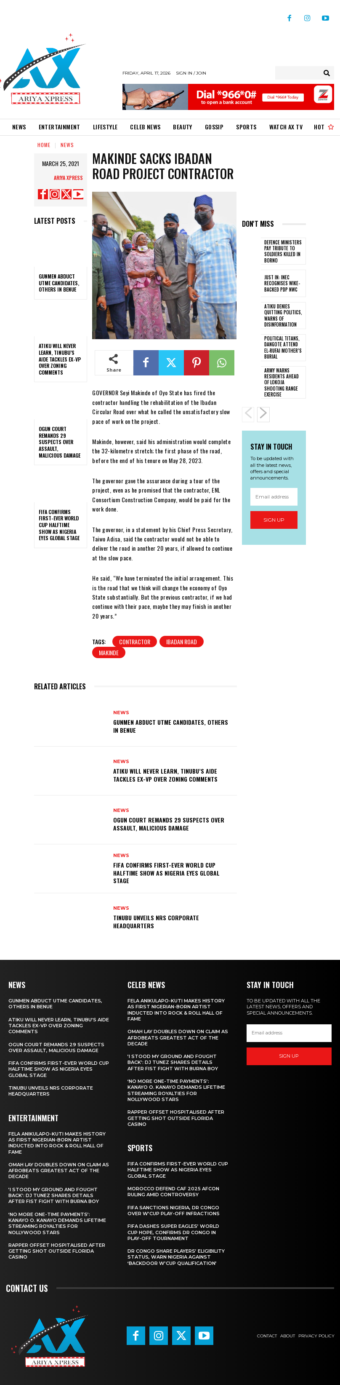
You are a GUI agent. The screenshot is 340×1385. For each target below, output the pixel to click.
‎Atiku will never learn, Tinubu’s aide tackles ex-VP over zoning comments (60, 358)
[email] (274, 497)
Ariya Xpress (68, 177)
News (67, 144)
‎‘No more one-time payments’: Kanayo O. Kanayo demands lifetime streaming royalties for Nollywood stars (57, 1223)
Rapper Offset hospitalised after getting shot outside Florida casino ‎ (56, 1251)
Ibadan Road (181, 641)
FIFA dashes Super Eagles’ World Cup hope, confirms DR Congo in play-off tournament (173, 1232)
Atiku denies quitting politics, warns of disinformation (283, 315)
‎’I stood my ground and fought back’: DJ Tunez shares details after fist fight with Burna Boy (53, 1196)
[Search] (326, 73)
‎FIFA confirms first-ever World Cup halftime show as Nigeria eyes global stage (59, 524)
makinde (109, 652)
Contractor (134, 641)
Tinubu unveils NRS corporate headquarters (156, 921)
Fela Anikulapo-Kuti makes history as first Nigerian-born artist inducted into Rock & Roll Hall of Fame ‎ (57, 1143)
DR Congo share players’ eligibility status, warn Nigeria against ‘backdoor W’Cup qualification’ (176, 1257)
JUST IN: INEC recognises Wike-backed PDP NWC (282, 283)
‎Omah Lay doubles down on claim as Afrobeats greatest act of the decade (58, 1171)
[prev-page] (248, 414)
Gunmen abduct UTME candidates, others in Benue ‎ (59, 283)
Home (43, 144)
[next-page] (263, 414)
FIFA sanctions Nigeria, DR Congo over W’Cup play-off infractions (174, 1210)
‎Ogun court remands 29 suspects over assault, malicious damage (59, 441)
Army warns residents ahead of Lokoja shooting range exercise (281, 382)
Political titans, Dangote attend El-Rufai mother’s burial (283, 347)
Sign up (273, 520)
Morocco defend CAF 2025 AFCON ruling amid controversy (173, 1191)
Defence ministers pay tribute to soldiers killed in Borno (283, 251)
